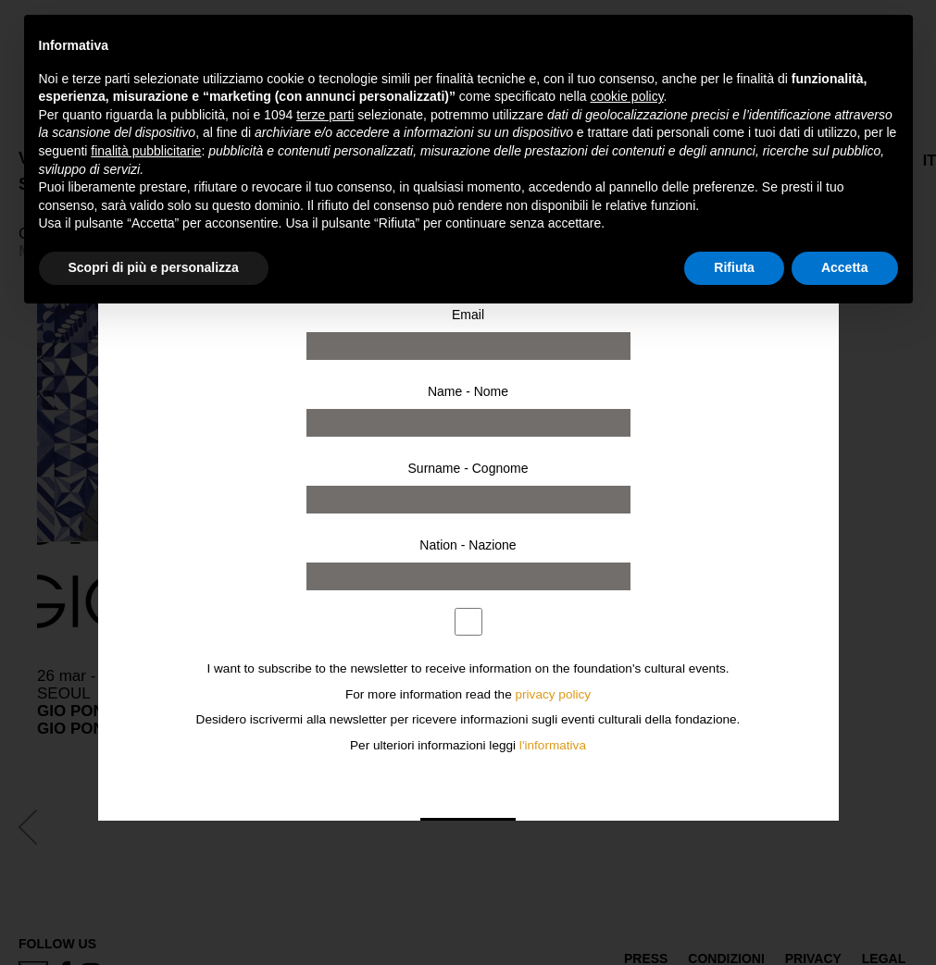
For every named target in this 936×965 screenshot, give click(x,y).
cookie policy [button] (626, 96)
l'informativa (552, 745)
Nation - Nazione (467, 545)
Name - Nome (468, 391)
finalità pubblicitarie (146, 150)
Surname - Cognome (468, 468)
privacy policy (554, 694)
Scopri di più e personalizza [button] (154, 267)
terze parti (325, 114)
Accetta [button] (844, 267)
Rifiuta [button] (734, 267)
